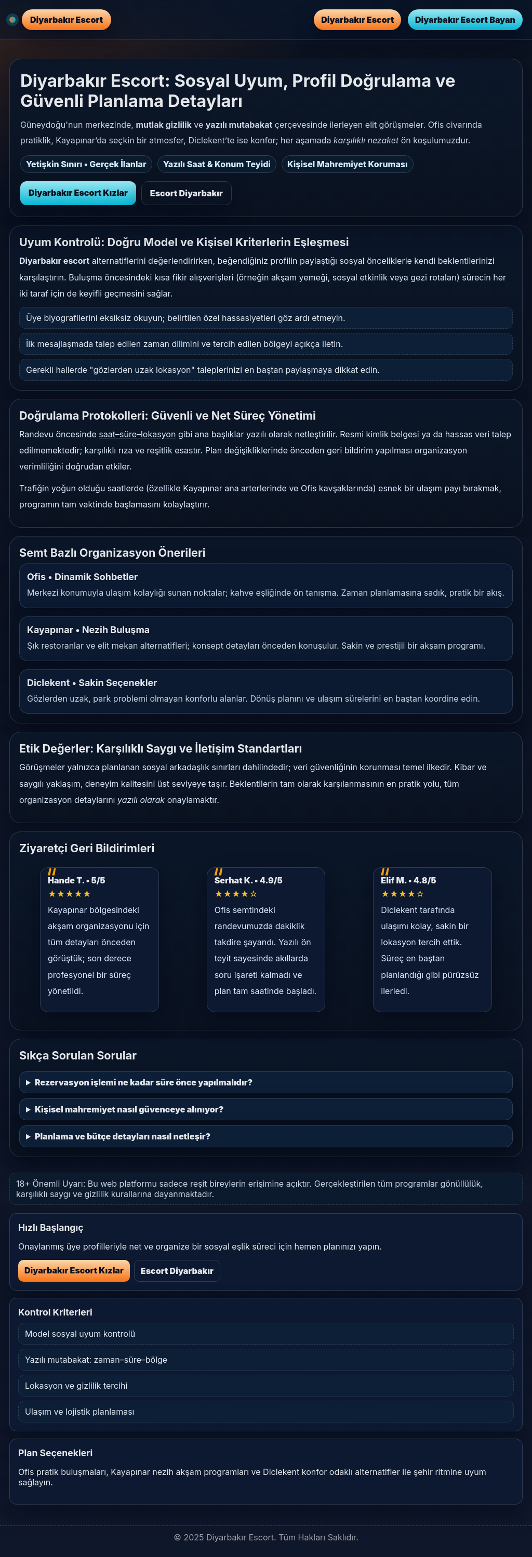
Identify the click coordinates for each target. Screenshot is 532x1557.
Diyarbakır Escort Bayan (465, 20)
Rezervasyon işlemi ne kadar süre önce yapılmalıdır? (143, 1082)
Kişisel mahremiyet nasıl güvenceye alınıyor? (129, 1109)
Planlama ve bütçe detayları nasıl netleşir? (122, 1136)
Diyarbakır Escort (357, 20)
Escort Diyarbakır (186, 193)
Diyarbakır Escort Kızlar (78, 192)
